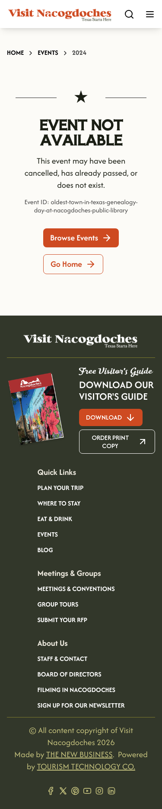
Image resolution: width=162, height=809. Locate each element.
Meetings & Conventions (75, 589)
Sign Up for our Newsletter (80, 706)
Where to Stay (58, 503)
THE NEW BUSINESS (79, 754)
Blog (45, 550)
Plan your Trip (60, 488)
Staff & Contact (62, 659)
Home (15, 53)
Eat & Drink (54, 519)
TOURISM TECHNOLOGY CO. (86, 766)
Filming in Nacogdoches (76, 690)
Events (48, 53)
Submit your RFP (62, 620)
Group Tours (57, 604)
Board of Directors (69, 674)
